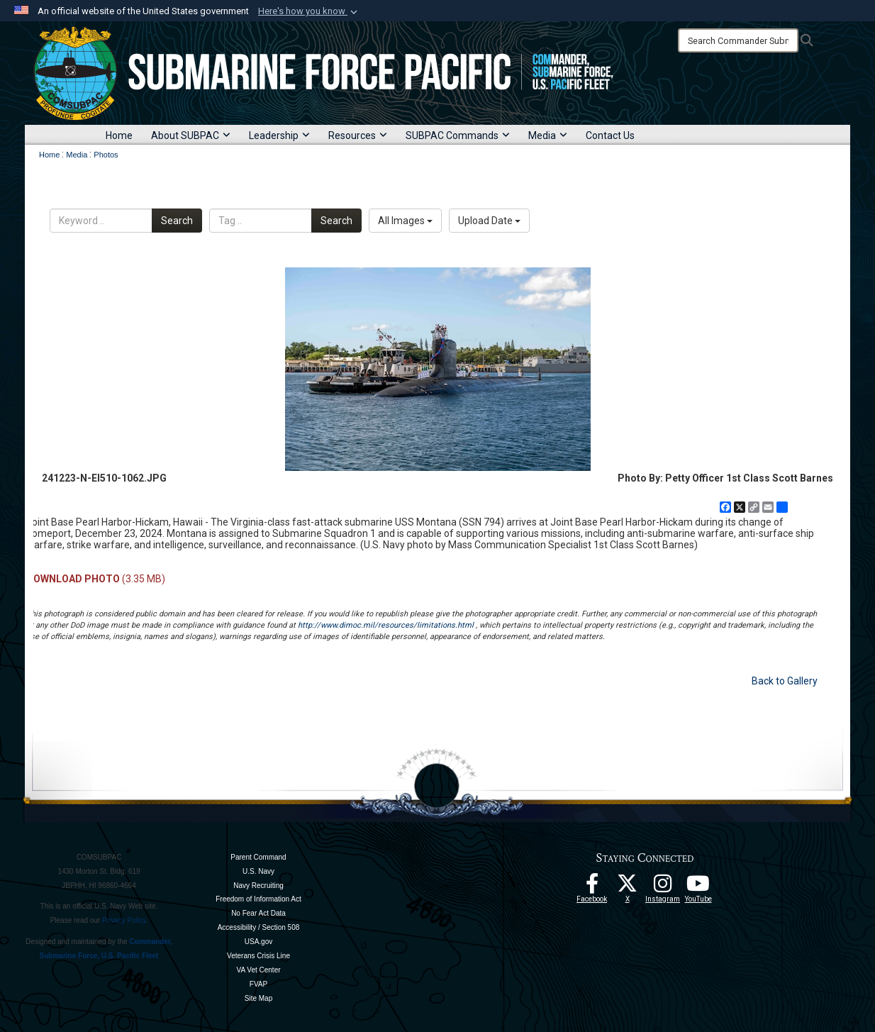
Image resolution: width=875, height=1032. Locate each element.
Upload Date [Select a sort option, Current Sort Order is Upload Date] (489, 220)
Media (547, 135)
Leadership (279, 135)
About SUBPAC (190, 135)
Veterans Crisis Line (258, 956)
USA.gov (258, 941)
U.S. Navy (258, 871)
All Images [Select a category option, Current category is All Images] (405, 220)
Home (119, 135)
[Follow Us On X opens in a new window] (627, 887)
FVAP (258, 984)
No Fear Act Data (258, 913)
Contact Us (610, 135)
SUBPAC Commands (458, 135)
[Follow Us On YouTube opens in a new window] (698, 887)
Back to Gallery (785, 681)
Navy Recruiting (258, 885)
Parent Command (258, 857)
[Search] (738, 40)
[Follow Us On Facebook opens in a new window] (592, 887)
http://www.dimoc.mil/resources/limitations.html (386, 625)
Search (177, 220)
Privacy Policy (124, 920)
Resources (357, 135)
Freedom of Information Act (258, 899)
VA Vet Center (258, 970)
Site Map (258, 998)
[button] (309, 11)
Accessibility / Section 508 (259, 927)
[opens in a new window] (663, 887)
